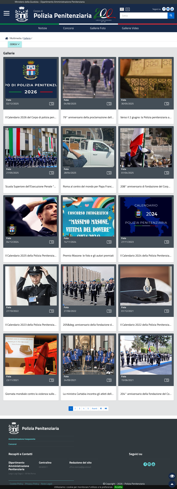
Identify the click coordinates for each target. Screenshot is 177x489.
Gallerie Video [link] (130, 28)
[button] (171, 15)
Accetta (118, 487)
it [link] (122, 9)
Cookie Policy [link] (16, 483)
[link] (6, 13)
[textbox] (144, 15)
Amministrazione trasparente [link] (22, 439)
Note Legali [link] (46, 483)
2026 (119, 483)
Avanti (94, 408)
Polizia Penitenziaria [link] (63, 14)
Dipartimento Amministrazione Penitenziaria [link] (63, 2)
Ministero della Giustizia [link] (26, 2)
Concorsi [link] (68, 28)
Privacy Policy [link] (32, 483)
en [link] (128, 9)
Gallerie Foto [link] (98, 28)
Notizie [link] (42, 28)
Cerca (15, 44)
